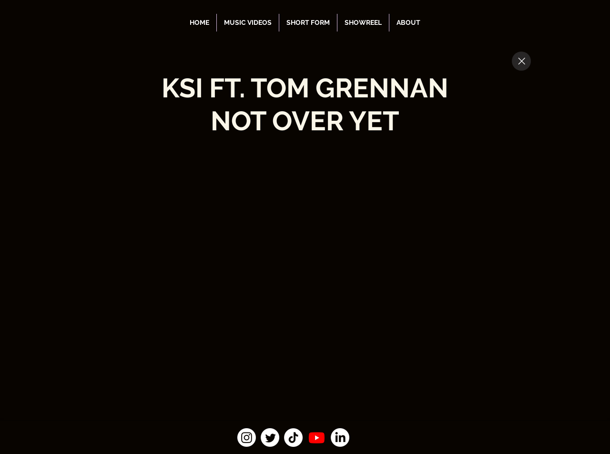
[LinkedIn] (340, 437)
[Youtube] (316, 437)
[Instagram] (246, 437)
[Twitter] (270, 437)
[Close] (521, 61)
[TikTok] (293, 437)
